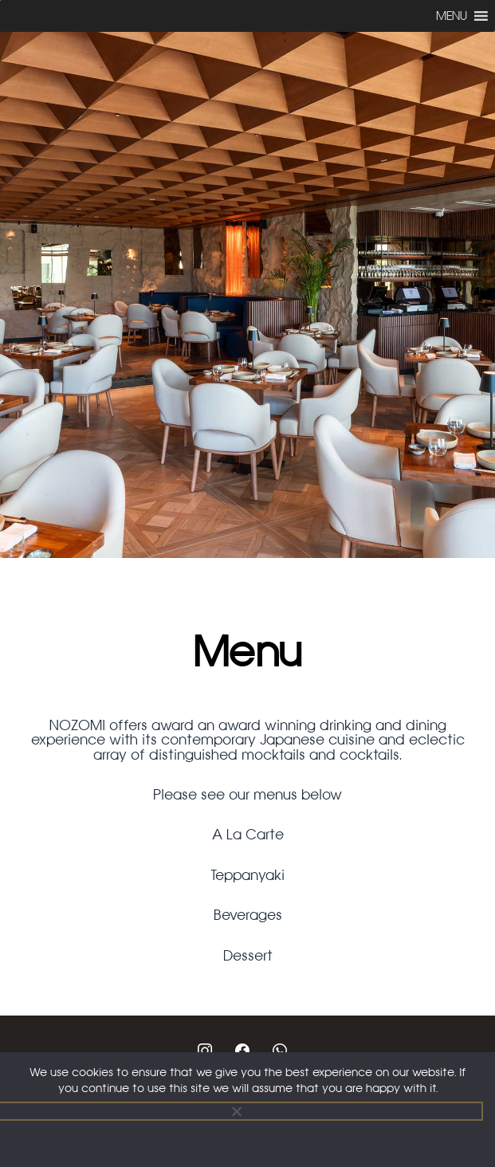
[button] (451, 16)
